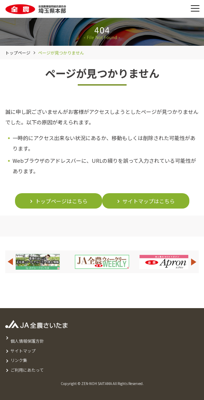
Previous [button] (10, 262)
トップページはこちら (61, 201)
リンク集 (18, 360)
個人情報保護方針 (27, 341)
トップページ (17, 53)
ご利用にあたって (27, 370)
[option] (102, 262)
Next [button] (194, 262)
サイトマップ (23, 351)
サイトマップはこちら (148, 201)
